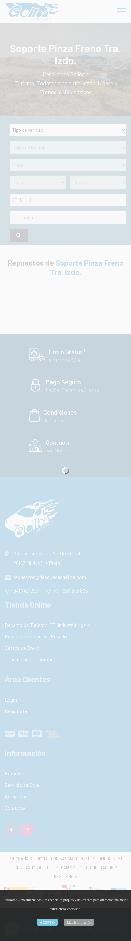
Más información (79, 922)
